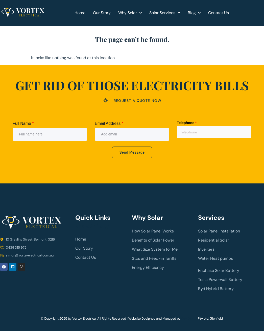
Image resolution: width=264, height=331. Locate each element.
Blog (194, 12)
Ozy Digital (189, 318)
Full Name (23, 123)
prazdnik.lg (92, 226)
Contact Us (218, 12)
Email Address (109, 123)
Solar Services (164, 12)
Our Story (102, 12)
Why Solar (130, 12)
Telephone (187, 123)
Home (80, 12)
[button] (130, 12)
